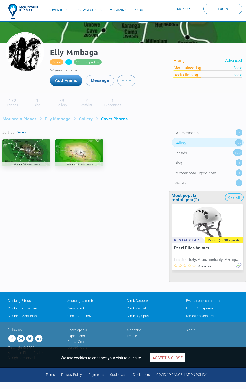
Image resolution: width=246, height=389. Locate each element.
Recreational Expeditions (208, 172)
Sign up (183, 9)
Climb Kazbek (137, 308)
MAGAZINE (118, 10)
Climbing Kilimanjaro (23, 308)
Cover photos (114, 118)
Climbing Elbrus (19, 301)
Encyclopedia (77, 330)
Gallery (86, 118)
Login (223, 9)
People (132, 336)
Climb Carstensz (79, 316)
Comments (31, 164)
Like (15, 164)
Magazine (134, 330)
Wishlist (208, 182)
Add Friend (66, 80)
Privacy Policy (71, 375)
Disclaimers (141, 375)
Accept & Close (168, 358)
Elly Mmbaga (58, 118)
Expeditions (76, 336)
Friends (208, 152)
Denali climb (76, 308)
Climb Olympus (138, 316)
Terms (50, 375)
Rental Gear (76, 341)
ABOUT (139, 10)
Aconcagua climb (80, 301)
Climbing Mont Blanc (23, 316)
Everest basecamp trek (203, 301)
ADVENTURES (59, 10)
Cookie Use (118, 375)
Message (100, 80)
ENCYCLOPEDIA (89, 10)
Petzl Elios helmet (192, 247)
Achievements (208, 132)
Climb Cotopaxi (138, 301)
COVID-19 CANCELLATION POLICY (181, 375)
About (191, 330)
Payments (96, 375)
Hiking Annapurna (199, 308)
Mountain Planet (19, 118)
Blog (208, 162)
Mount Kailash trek (200, 316)
